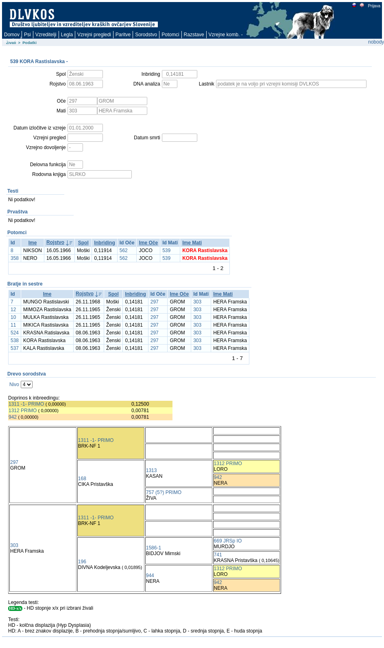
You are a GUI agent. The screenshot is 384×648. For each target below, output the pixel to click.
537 (15, 348)
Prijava (373, 6)
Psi (27, 34)
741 (218, 555)
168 (82, 478)
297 (155, 302)
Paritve (123, 34)
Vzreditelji (46, 34)
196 (82, 562)
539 (166, 250)
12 (13, 309)
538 (15, 340)
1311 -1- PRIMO (26, 404)
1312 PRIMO (23, 410)
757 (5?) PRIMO (163, 492)
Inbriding (104, 243)
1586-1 (153, 548)
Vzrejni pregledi (94, 34)
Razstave (194, 34)
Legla (67, 34)
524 (15, 333)
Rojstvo (55, 242)
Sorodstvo (146, 34)
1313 (151, 470)
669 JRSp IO (228, 541)
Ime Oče (148, 243)
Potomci (170, 34)
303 (197, 302)
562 (124, 250)
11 (13, 325)
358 (15, 258)
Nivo (14, 384)
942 (13, 417)
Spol (83, 243)
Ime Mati (192, 243)
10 (13, 317)
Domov (12, 34)
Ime (32, 243)
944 (150, 575)
